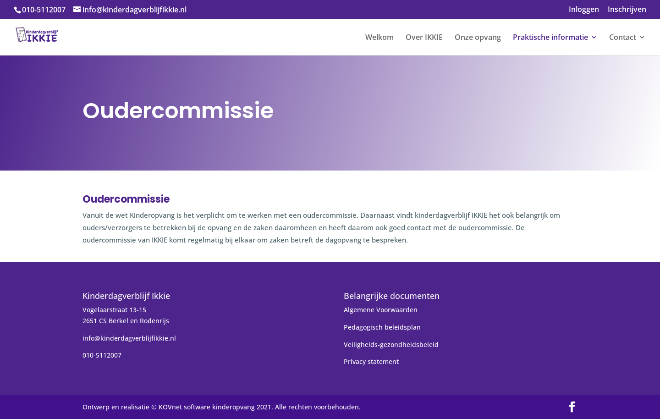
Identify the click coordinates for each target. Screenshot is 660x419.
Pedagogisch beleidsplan (382, 327)
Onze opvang (478, 38)
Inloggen (584, 10)
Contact (622, 38)
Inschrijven (627, 10)
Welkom (379, 38)
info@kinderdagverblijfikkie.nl (129, 338)
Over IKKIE (424, 38)
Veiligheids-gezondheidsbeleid (391, 344)
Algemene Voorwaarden (381, 309)
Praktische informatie (550, 38)
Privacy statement (371, 361)
